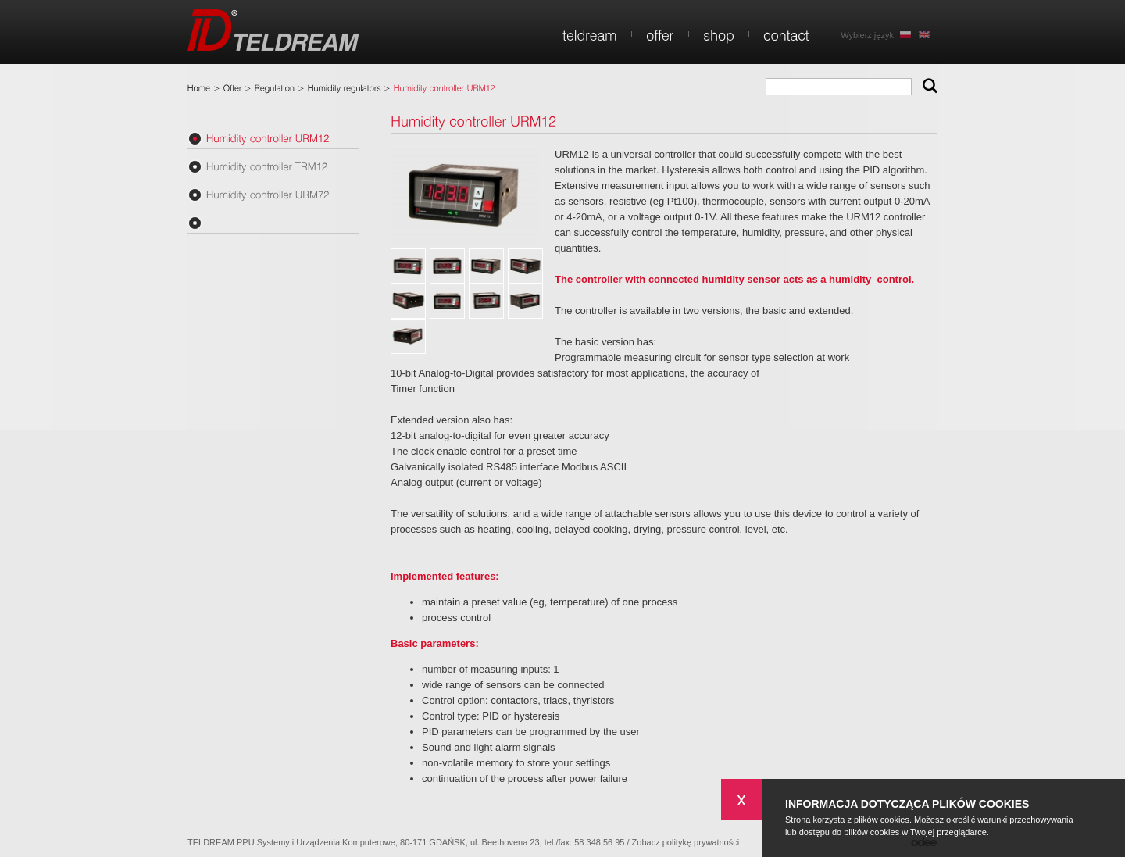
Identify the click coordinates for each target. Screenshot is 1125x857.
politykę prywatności (700, 842)
